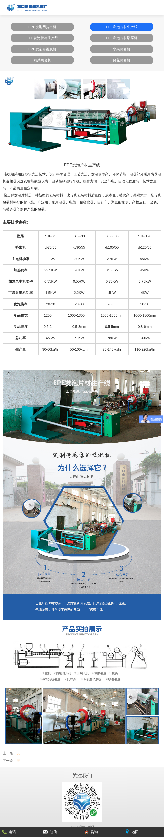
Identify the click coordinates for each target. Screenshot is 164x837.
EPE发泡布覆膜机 (42, 49)
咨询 (94, 832)
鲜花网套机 (121, 60)
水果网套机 (121, 49)
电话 (12, 832)
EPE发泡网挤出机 (42, 27)
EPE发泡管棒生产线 (42, 38)
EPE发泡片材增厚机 (121, 38)
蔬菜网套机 (42, 60)
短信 (53, 832)
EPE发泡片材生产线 (121, 27)
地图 (135, 832)
